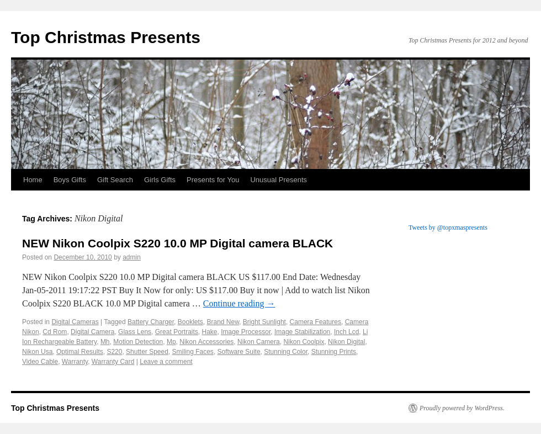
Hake (209, 332)
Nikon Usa (37, 352)
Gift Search (115, 180)
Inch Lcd (346, 332)
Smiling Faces (193, 352)
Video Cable (40, 362)
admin (132, 257)
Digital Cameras (74, 322)
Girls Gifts (160, 180)
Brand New (222, 322)
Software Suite (239, 352)
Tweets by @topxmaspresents (448, 227)
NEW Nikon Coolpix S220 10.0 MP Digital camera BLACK (177, 243)
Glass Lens (134, 332)
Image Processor (245, 332)
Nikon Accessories (206, 342)
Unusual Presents (278, 180)
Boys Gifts (70, 180)
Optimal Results (79, 352)
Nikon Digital (346, 342)
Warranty (75, 362)
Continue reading (239, 303)
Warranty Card (113, 362)
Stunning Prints (333, 352)
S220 (114, 352)
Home (33, 180)
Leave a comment (166, 362)
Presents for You (213, 180)
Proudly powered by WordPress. (462, 408)
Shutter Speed (147, 352)
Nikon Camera (258, 342)
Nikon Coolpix (303, 342)
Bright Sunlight (264, 322)
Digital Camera (92, 332)
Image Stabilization (302, 332)
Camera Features (315, 322)
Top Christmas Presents (105, 37)
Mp (171, 342)
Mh (105, 342)
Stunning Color (285, 352)
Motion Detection (138, 342)
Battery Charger (151, 322)
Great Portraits (176, 332)
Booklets (190, 322)
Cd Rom (55, 332)
